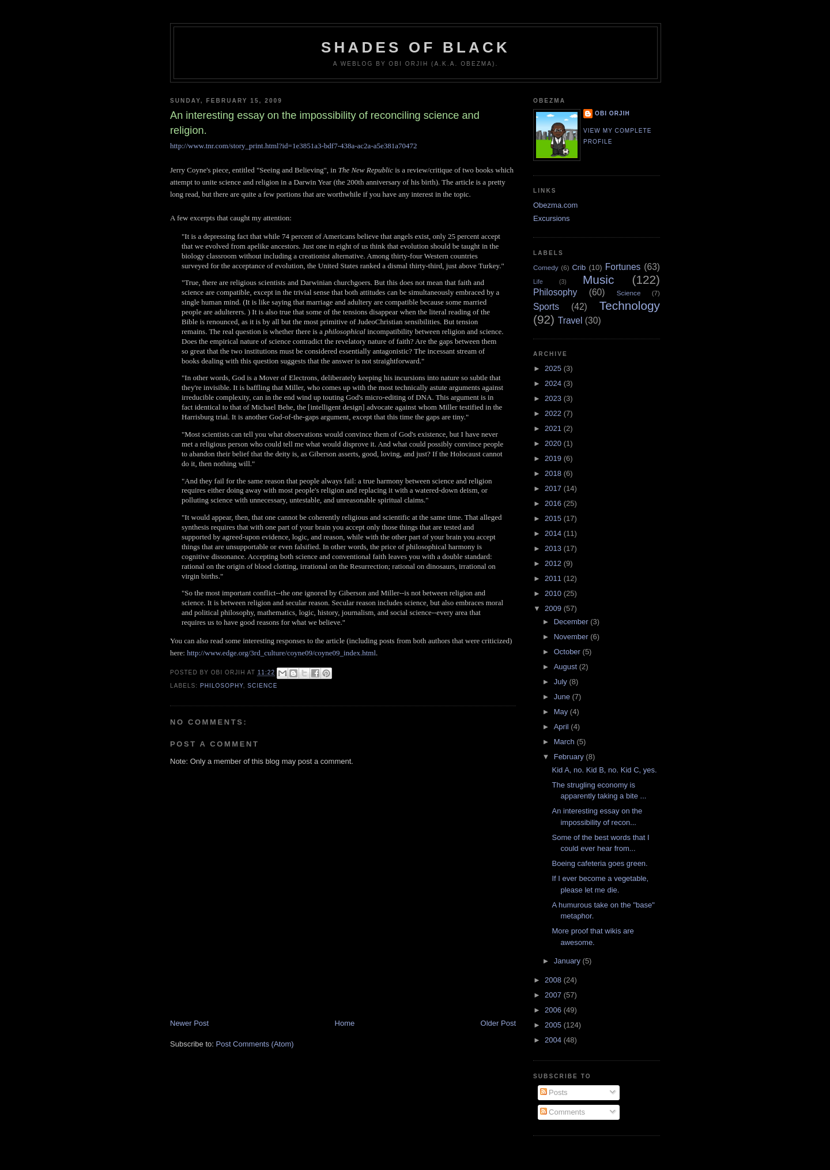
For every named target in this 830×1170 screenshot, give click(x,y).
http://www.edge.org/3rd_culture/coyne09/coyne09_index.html (281, 652)
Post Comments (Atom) (255, 1044)
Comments (562, 1112)
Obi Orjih (612, 113)
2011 (554, 578)
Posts (554, 1092)
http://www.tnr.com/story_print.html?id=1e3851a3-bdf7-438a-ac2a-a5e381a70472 (293, 145)
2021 (554, 428)
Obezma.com (555, 205)
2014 (554, 533)
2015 (554, 518)
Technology (629, 305)
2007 (554, 995)
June (563, 696)
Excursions (551, 218)
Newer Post (189, 1023)
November (572, 636)
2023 (554, 398)
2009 (554, 608)
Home (345, 1023)
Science (262, 685)
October (568, 651)
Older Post (498, 1023)
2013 (554, 548)
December (572, 621)
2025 (554, 368)
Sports (546, 307)
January (568, 961)
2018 (554, 473)
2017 (554, 488)
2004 (554, 1040)
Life (538, 282)
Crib (579, 267)
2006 (554, 1010)
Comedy (546, 267)
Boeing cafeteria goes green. (599, 863)
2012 (554, 563)
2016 (554, 503)
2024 (554, 383)
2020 (554, 443)
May (562, 711)
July (561, 681)
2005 (554, 1025)
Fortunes (623, 267)
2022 (554, 413)
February (570, 756)
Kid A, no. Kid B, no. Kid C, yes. (604, 770)
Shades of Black (415, 47)
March (565, 741)
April (562, 726)
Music (598, 279)
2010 (554, 593)
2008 (554, 980)
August (566, 666)
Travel (570, 320)
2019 (554, 458)
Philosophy (221, 685)
